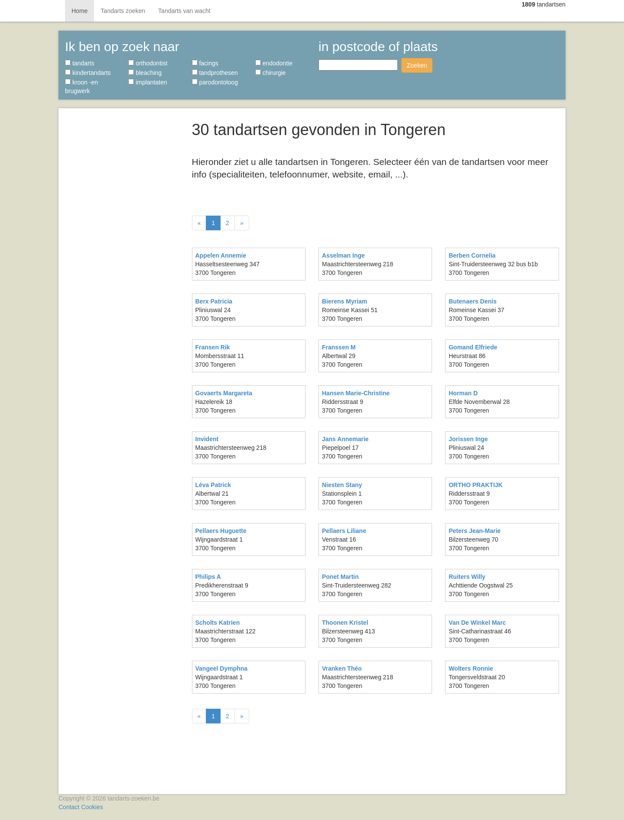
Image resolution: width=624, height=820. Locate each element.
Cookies (92, 807)
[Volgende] (241, 223)
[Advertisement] (122, 242)
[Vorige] (199, 223)
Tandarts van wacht (184, 10)
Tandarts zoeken (123, 10)
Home (80, 10)
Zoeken (417, 65)
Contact (68, 807)
